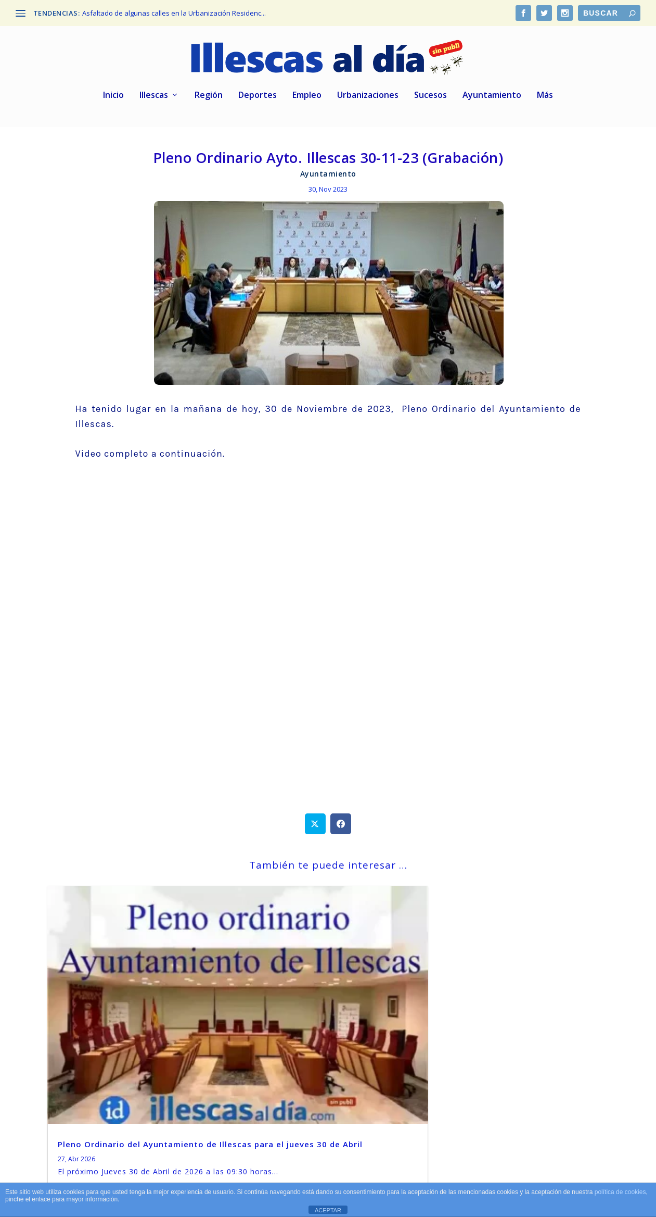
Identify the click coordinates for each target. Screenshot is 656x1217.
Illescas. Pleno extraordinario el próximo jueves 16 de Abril (318, 1022)
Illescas (153, 97)
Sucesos (430, 97)
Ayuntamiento (491, 97)
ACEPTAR (328, 1210)
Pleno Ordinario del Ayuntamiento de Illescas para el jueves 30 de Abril (131, 1027)
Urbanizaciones (367, 97)
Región (209, 97)
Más (545, 97)
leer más (77, 1091)
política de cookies (620, 1192)
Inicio (113, 97)
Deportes (257, 97)
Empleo (306, 97)
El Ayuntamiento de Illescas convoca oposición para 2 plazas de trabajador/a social (520, 1027)
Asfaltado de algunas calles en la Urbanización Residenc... (174, 13)
